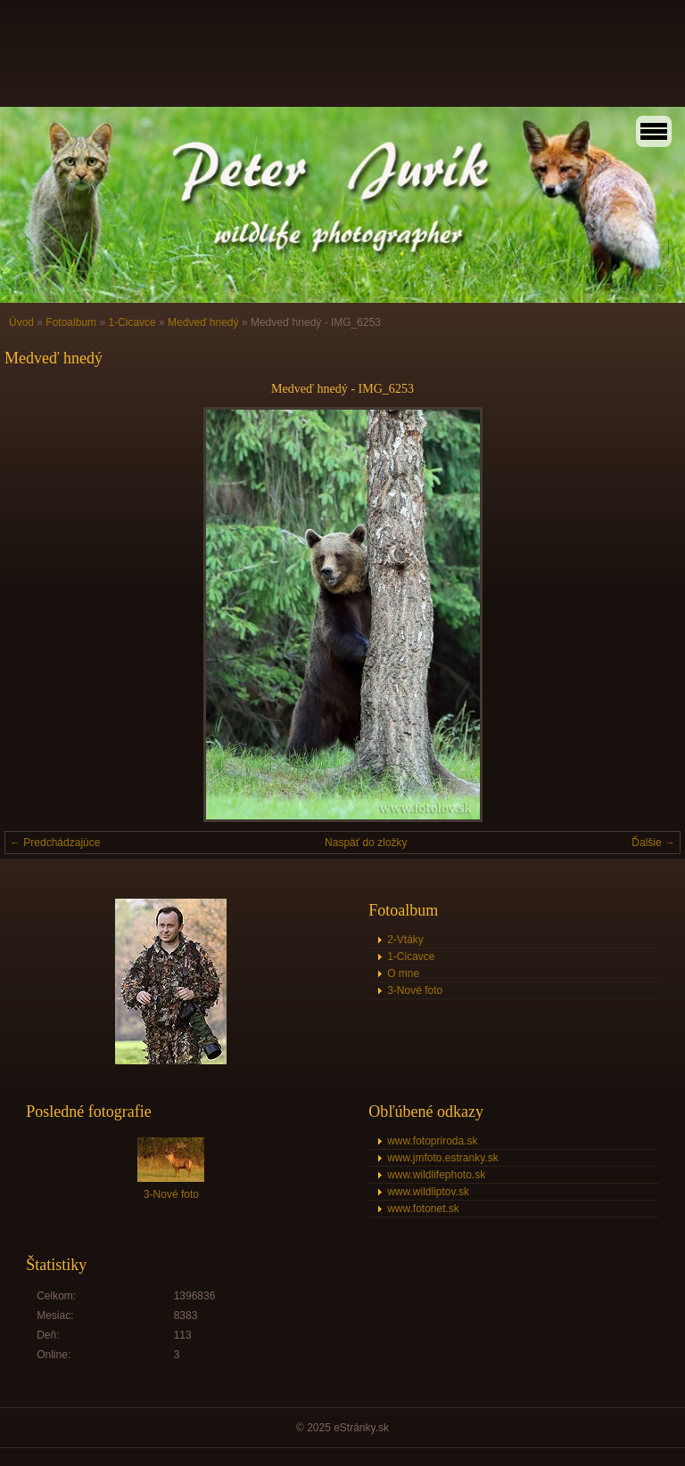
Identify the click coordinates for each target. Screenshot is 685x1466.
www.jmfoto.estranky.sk (442, 1158)
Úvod (21, 322)
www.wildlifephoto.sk (436, 1175)
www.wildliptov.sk (428, 1191)
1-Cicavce (131, 322)
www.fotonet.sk (423, 1208)
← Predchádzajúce (55, 842)
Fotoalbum (70, 322)
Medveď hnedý (203, 322)
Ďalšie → (653, 842)
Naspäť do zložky (366, 842)
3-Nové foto (414, 990)
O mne (403, 973)
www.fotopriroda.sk (432, 1141)
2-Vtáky (405, 939)
